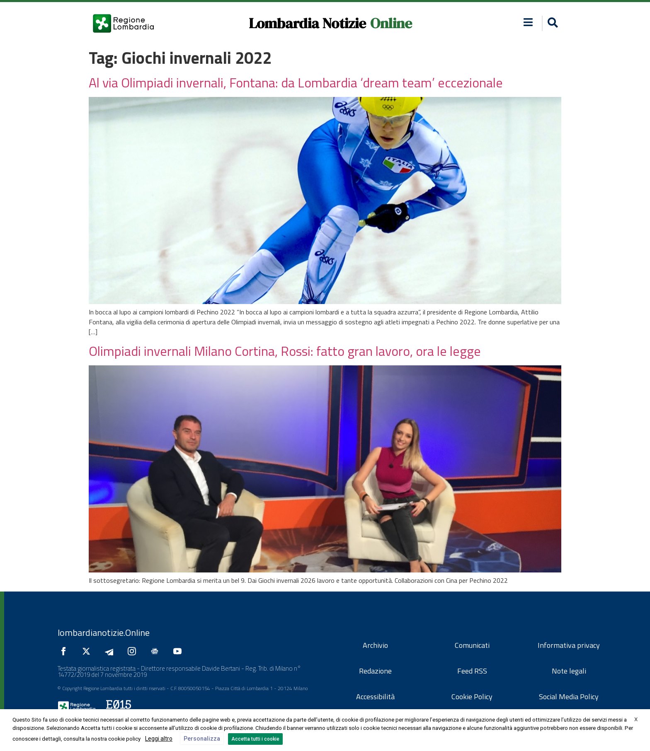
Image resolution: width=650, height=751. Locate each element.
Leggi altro (158, 738)
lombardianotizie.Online (104, 632)
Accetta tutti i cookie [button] (255, 739)
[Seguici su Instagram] (134, 651)
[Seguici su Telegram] (111, 651)
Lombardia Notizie (307, 23)
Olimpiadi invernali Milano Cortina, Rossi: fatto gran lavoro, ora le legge (285, 351)
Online (391, 23)
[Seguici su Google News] (156, 651)
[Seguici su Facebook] (65, 651)
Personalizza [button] (202, 738)
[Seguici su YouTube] (179, 651)
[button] (528, 22)
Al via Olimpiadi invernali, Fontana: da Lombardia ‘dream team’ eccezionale (296, 82)
